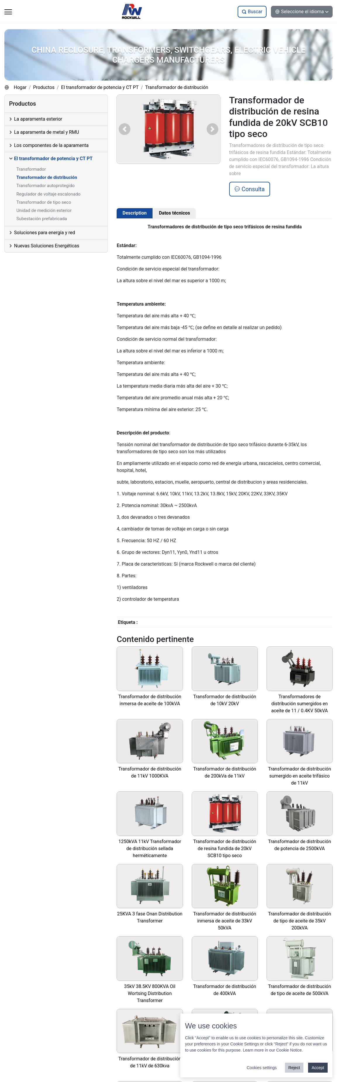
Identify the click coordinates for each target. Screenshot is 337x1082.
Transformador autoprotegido (45, 185)
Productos (43, 87)
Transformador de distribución (176, 87)
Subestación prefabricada (41, 218)
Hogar (20, 87)
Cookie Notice (289, 1050)
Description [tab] (134, 213)
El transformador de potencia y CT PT (100, 87)
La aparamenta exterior (38, 119)
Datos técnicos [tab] (174, 213)
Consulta (249, 189)
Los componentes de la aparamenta (51, 145)
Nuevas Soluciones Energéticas (46, 246)
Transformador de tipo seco (43, 202)
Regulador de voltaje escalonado (48, 194)
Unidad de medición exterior (44, 210)
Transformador (31, 169)
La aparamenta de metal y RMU (46, 132)
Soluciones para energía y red (44, 232)
